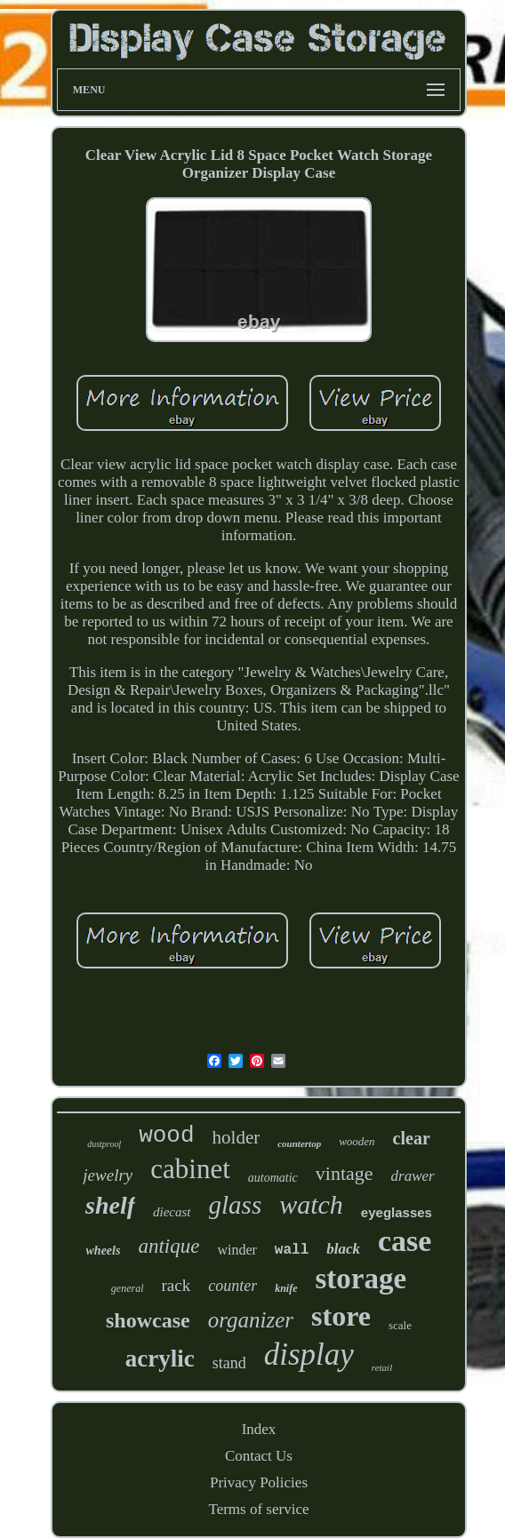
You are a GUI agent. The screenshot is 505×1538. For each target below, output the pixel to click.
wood (166, 1135)
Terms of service (258, 1509)
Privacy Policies (259, 1482)
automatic (273, 1177)
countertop (299, 1143)
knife (286, 1288)
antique (168, 1246)
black (343, 1248)
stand (229, 1363)
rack (175, 1285)
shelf (110, 1205)
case (404, 1240)
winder (236, 1249)
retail (382, 1367)
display (309, 1354)
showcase (148, 1320)
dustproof (104, 1144)
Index (259, 1429)
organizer (250, 1320)
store (341, 1316)
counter (232, 1286)
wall (292, 1250)
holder (236, 1137)
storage (361, 1279)
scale (400, 1325)
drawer (413, 1175)
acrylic (160, 1358)
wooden (356, 1141)
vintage (344, 1173)
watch (311, 1204)
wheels (103, 1250)
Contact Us (259, 1455)
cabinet (190, 1168)
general (127, 1288)
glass (235, 1205)
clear (411, 1138)
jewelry (107, 1175)
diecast (172, 1212)
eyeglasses (396, 1212)
